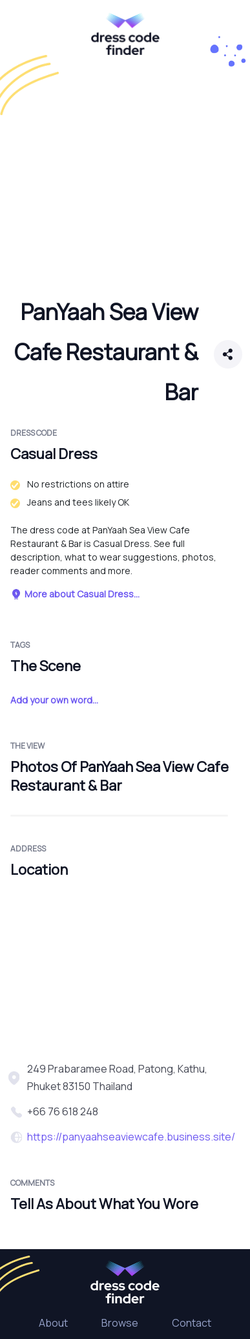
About (53, 1323)
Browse (119, 1323)
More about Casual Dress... (75, 594)
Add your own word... (54, 700)
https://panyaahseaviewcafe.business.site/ (131, 1137)
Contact (191, 1323)
